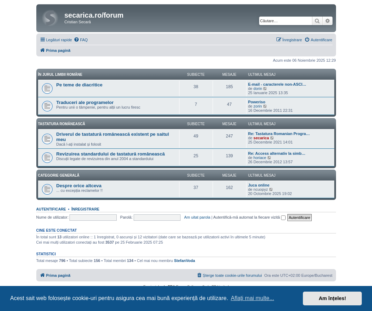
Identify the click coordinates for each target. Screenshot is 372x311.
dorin (258, 88)
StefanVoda (184, 260)
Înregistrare (85, 209)
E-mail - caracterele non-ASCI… (277, 84)
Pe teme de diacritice (79, 84)
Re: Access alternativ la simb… (277, 153)
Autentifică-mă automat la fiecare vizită (249, 217)
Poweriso (257, 102)
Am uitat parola (197, 217)
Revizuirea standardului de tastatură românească (110, 154)
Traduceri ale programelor (85, 102)
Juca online (259, 185)
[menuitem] (81, 40)
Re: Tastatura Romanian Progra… (279, 134)
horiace (260, 158)
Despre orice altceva (79, 185)
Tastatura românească (61, 124)
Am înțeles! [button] (332, 298)
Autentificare (51, 209)
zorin (258, 106)
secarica (261, 138)
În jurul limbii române (60, 75)
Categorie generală (59, 175)
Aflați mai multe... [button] (252, 298)
